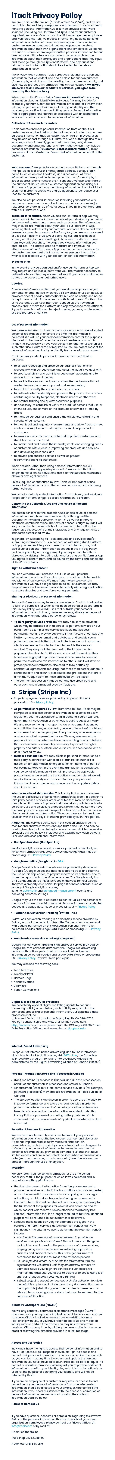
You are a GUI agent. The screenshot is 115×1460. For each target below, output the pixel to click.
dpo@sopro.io (77, 1028)
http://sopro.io (21, 1025)
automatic (30, 891)
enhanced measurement (59, 891)
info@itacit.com (22, 1426)
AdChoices (70, 1055)
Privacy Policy (44, 702)
